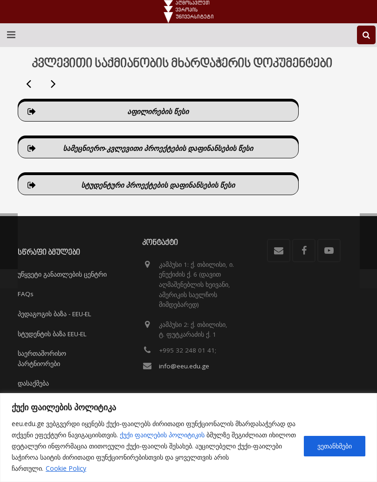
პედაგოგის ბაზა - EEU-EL (54, 314)
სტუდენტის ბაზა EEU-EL (52, 334)
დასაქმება (33, 383)
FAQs (26, 294)
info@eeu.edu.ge (184, 366)
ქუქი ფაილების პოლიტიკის (162, 434)
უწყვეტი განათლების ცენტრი (62, 274)
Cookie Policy (66, 468)
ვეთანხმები (334, 445)
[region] (188, 437)
